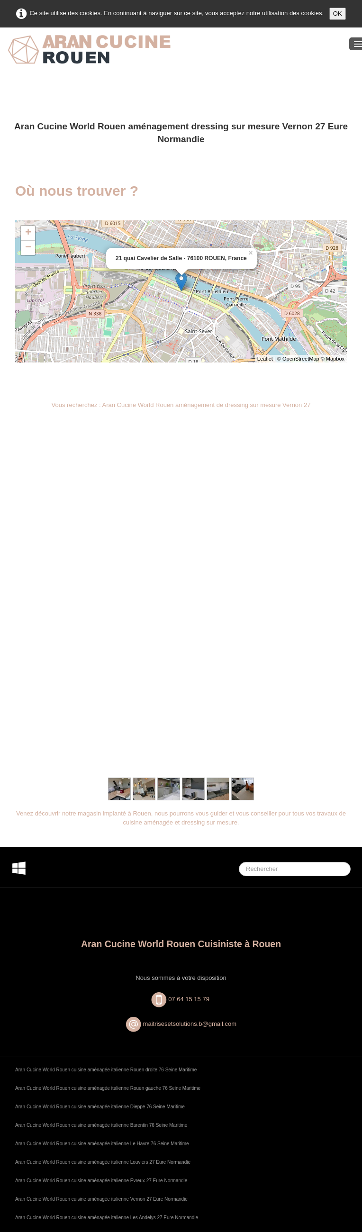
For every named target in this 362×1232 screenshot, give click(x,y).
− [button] (28, 248)
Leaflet (265, 359)
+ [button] (28, 233)
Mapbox (335, 359)
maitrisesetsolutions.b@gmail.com (189, 701)
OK (337, 13)
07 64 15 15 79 (189, 676)
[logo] (89, 57)
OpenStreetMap (300, 359)
